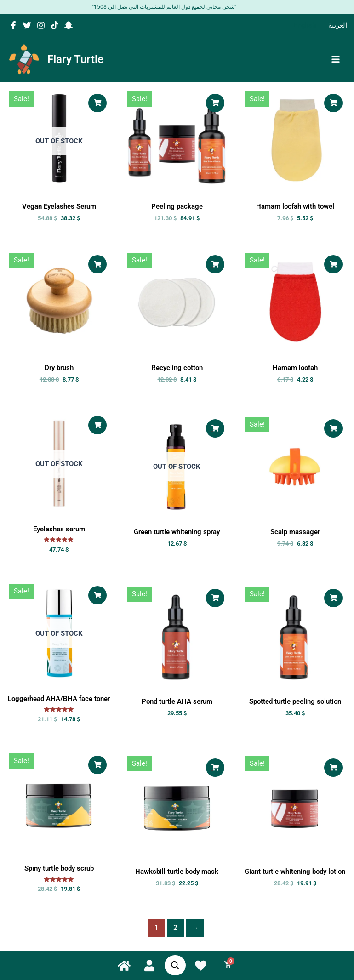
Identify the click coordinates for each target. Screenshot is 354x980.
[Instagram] (41, 25)
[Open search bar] (172, 965)
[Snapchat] (68, 25)
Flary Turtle (77, 61)
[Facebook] (13, 25)
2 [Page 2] (175, 931)
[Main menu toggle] (335, 61)
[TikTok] (55, 25)
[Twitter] (27, 25)
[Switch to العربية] (337, 25)
